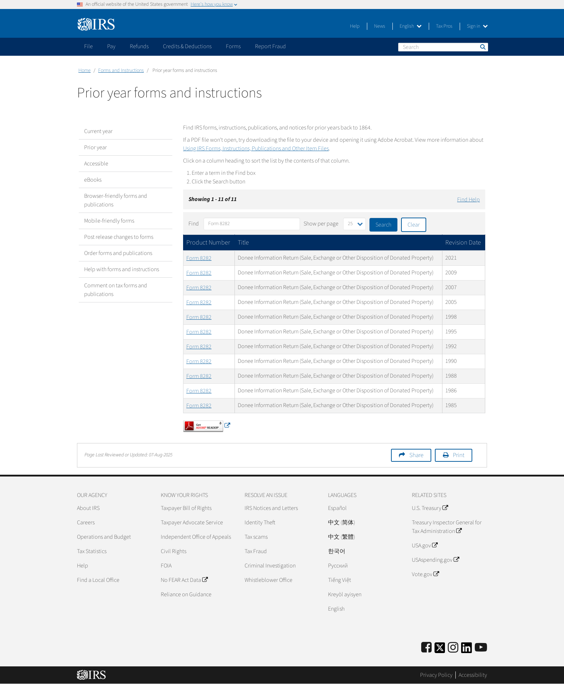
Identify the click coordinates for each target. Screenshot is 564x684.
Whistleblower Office (268, 580)
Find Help (468, 200)
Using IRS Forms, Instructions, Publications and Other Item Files (256, 148)
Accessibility (473, 675)
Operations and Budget (104, 537)
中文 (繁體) (341, 537)
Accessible (96, 164)
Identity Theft (260, 522)
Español (337, 508)
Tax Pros (444, 26)
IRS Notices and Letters (271, 508)
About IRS (88, 508)
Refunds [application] (139, 46)
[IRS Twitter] (440, 650)
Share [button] (416, 455)
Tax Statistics (91, 551)
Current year (98, 131)
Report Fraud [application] (270, 46)
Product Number (208, 242)
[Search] (443, 47)
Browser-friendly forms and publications (115, 200)
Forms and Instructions (121, 70)
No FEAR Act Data (184, 580)
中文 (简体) (341, 522)
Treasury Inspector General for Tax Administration (447, 527)
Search (482, 46)
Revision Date (463, 242)
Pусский (338, 566)
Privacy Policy (436, 675)
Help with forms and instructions (121, 269)
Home (84, 70)
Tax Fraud (256, 551)
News (379, 26)
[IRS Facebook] (426, 648)
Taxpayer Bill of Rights (186, 508)
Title (243, 242)
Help (355, 26)
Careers (86, 522)
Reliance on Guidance (186, 594)
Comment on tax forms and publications (115, 290)
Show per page (321, 224)
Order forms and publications (118, 253)
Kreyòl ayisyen (344, 594)
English (411, 26)
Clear (414, 225)
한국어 (336, 551)
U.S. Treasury (430, 508)
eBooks (92, 180)
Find (193, 224)
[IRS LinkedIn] (466, 650)
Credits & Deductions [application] (187, 46)
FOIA (166, 566)
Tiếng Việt (339, 580)
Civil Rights (173, 551)
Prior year (95, 147)
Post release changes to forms (118, 237)
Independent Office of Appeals (196, 537)
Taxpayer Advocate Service (192, 522)
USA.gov (424, 546)
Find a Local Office (98, 580)
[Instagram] (453, 648)
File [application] (88, 46)
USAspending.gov (435, 560)
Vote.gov (425, 574)
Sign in (477, 26)
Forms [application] (233, 46)
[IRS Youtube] (481, 648)
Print (458, 455)
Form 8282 (199, 258)
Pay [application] (111, 46)
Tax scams (256, 537)
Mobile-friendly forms (109, 221)
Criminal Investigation (270, 566)
